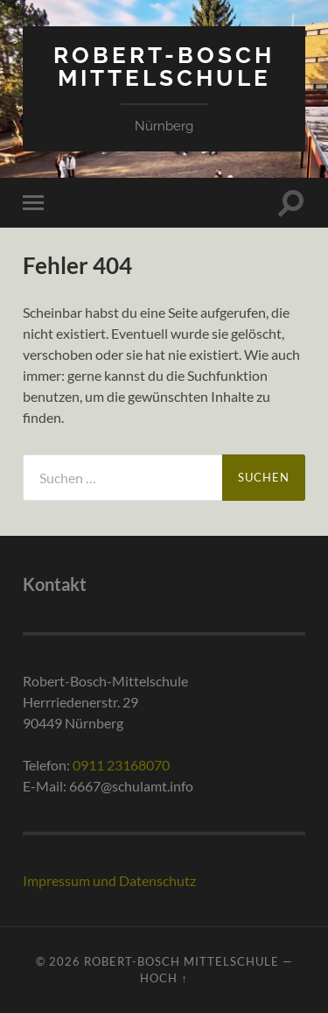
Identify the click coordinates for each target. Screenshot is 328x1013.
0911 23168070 (121, 764)
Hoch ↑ (163, 978)
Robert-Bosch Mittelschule (164, 66)
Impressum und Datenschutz (109, 880)
